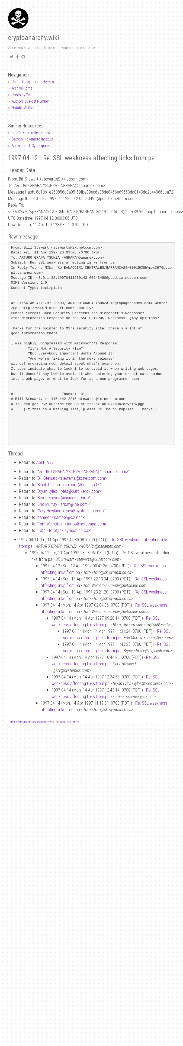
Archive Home (22, 88)
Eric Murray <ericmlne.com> (63, 504)
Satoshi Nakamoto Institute (32, 139)
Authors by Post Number (30, 101)
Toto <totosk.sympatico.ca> (64, 530)
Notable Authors (24, 108)
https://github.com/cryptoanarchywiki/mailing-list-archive (44, 722)
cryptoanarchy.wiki (33, 38)
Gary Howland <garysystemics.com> (71, 510)
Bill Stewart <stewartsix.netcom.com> (72, 478)
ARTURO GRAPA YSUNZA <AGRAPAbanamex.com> (82, 471)
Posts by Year (22, 95)
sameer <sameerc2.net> (60, 517)
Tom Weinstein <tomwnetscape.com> (72, 524)
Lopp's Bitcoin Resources (31, 132)
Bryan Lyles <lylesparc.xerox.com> (69, 491)
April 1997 (45, 462)
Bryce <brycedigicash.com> (63, 497)
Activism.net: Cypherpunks (31, 145)
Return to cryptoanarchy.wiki (33, 81)
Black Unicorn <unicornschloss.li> (68, 484)
